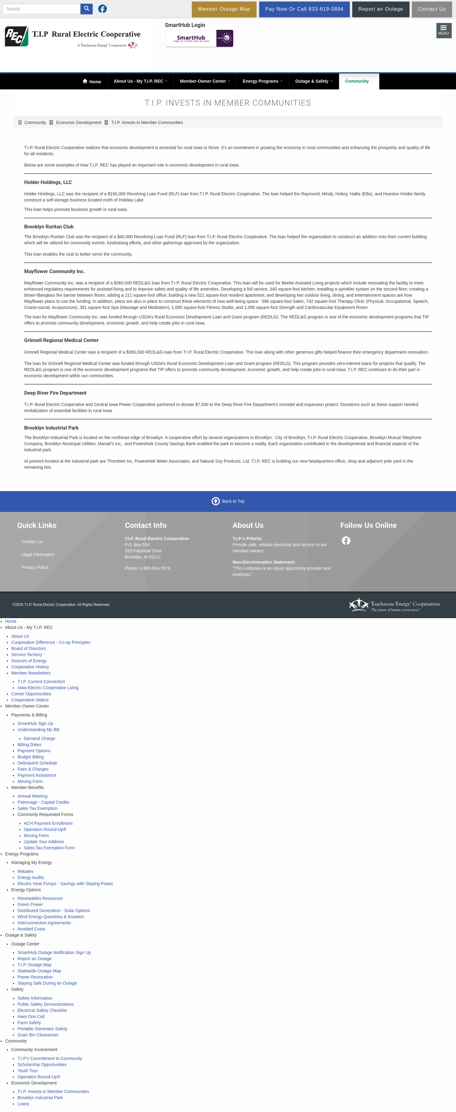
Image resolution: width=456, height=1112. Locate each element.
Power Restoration (35, 977)
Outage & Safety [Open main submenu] (314, 81)
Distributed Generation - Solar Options (53, 910)
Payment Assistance (36, 775)
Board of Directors (28, 648)
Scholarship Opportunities (41, 1064)
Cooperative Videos (30, 699)
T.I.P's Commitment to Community (49, 1058)
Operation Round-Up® (45, 829)
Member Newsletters (30, 673)
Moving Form (30, 781)
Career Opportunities (31, 693)
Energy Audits (30, 877)
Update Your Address (44, 841)
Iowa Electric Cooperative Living (47, 687)
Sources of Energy (29, 660)
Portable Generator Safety (42, 1028)
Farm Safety (29, 1022)
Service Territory (26, 654)
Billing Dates (29, 744)
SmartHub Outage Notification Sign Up (54, 952)
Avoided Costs (31, 928)
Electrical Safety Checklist (42, 1010)
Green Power (30, 904)
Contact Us (32, 541)
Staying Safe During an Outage (47, 983)
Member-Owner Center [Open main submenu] (205, 81)
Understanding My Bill (38, 729)
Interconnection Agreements (44, 922)
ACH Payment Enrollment (48, 823)
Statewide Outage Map (39, 970)
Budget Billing (30, 756)
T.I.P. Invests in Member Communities (53, 1091)
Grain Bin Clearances (37, 1034)
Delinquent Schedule (37, 763)
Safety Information (34, 998)
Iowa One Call (30, 1016)
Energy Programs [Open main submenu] (263, 81)
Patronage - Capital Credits (43, 802)
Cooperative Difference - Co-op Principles (50, 642)
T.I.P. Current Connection (41, 681)
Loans (23, 1103)
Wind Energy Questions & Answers (50, 916)
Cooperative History (30, 666)
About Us (20, 636)
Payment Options (33, 750)
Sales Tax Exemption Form (49, 847)
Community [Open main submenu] (359, 81)
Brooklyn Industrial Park (40, 1097)
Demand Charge (39, 738)
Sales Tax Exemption (37, 808)
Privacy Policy (35, 567)
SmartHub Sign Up (35, 723)
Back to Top (233, 501)
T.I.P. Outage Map (34, 964)
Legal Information (38, 554)
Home (94, 81)
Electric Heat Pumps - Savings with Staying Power (65, 883)
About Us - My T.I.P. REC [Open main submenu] (140, 81)
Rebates (25, 871)
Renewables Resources (40, 898)
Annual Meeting (32, 796)
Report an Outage (34, 958)
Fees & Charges (32, 769)
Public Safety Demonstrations (45, 1004)
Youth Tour (27, 1070)
